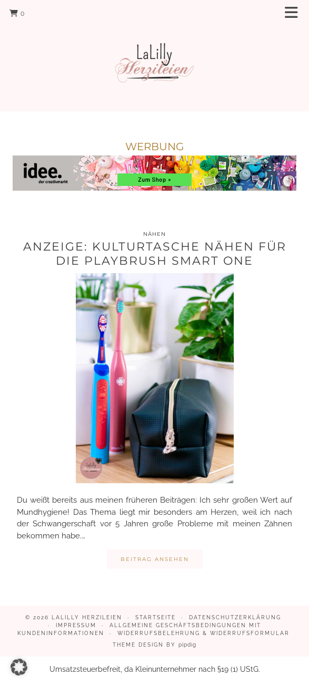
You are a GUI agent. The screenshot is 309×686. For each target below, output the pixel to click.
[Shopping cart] (17, 13)
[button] (294, 13)
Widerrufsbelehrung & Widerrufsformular (203, 633)
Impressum (76, 625)
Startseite (155, 617)
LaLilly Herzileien (87, 617)
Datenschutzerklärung (235, 617)
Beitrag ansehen (155, 559)
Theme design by (154, 645)
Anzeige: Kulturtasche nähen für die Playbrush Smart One (154, 253)
